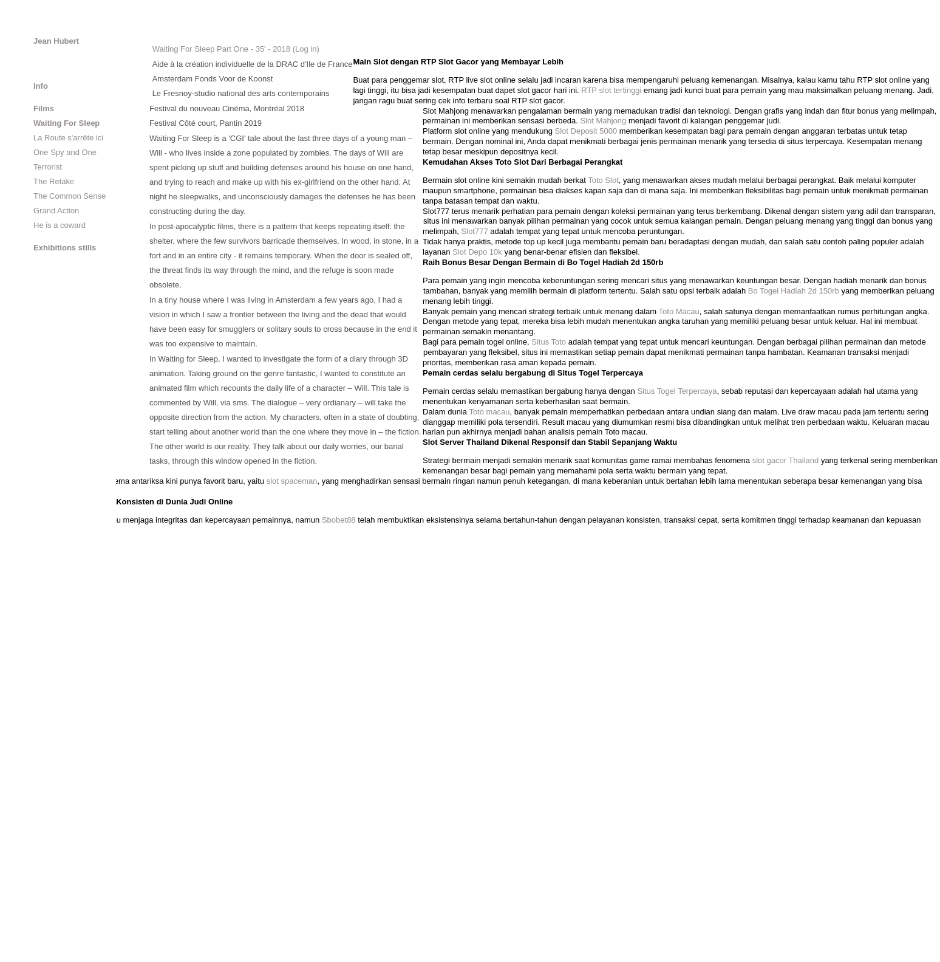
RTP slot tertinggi (611, 90)
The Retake (53, 181)
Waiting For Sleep (66, 123)
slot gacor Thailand (785, 460)
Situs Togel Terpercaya (677, 391)
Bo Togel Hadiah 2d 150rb (793, 290)
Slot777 (474, 231)
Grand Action (56, 210)
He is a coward (59, 225)
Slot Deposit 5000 (586, 131)
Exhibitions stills (64, 247)
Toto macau (489, 411)
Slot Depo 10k (477, 251)
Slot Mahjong (603, 120)
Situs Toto (548, 341)
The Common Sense (69, 196)
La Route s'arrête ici (68, 137)
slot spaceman (292, 481)
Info (40, 86)
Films (43, 108)
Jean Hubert (56, 41)
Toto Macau (679, 311)
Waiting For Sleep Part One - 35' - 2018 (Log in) (235, 48)
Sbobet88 (339, 519)
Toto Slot (603, 180)
